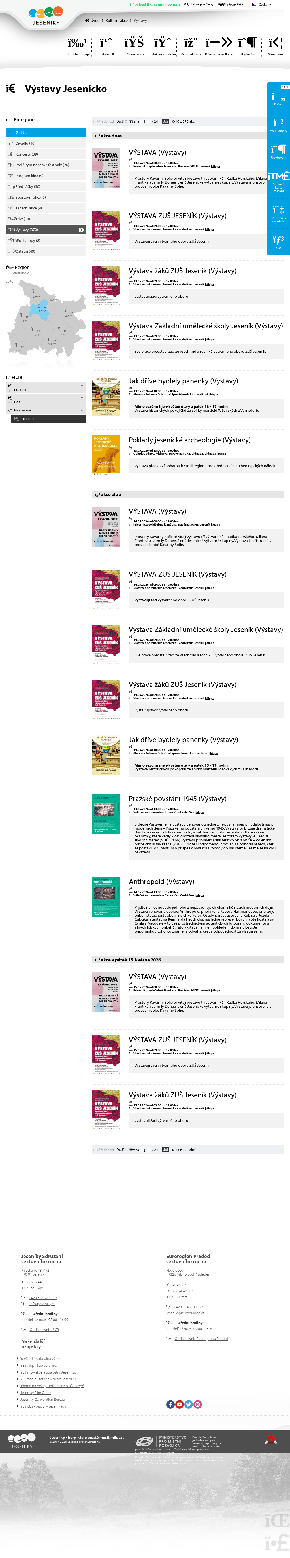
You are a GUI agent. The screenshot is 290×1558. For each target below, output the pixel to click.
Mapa (216, 166)
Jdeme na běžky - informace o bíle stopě (52, 1385)
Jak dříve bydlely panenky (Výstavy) (183, 380)
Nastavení (19, 410)
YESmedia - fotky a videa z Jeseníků (48, 1378)
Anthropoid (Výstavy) (161, 881)
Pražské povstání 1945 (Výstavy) (178, 798)
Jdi (165, 121)
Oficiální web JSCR (44, 1329)
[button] (46, 418)
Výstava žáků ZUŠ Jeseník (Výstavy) (182, 270)
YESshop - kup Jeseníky (38, 1365)
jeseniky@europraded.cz (185, 1312)
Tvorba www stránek (271, 1439)
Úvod (46, 15)
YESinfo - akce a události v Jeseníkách (49, 1372)
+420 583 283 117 (43, 1297)
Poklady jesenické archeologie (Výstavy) (190, 439)
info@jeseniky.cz (42, 1303)
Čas (13, 400)
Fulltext (17, 388)
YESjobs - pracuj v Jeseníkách (43, 1406)
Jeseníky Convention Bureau (42, 1399)
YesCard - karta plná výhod (41, 1358)
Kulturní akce (117, 20)
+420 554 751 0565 (189, 1306)
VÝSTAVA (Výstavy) (157, 152)
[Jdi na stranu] (145, 122)
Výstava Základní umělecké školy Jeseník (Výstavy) (206, 325)
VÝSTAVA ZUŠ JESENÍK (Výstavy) (178, 215)
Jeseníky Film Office (35, 1392)
